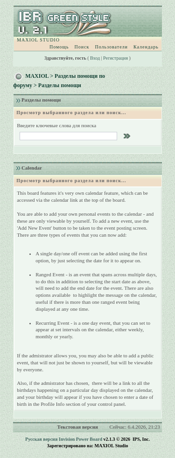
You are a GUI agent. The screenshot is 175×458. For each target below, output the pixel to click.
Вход (95, 58)
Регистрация (115, 58)
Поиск (82, 46)
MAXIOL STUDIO (38, 39)
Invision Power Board (80, 439)
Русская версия (41, 439)
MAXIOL (37, 76)
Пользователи (111, 46)
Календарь (146, 46)
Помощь (59, 46)
